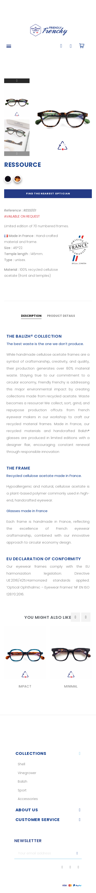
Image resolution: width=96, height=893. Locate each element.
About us (26, 810)
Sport (22, 790)
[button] (61, 46)
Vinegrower (27, 773)
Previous (17, 153)
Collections (30, 753)
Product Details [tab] (61, 316)
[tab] (48, 753)
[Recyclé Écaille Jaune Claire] (17, 179)
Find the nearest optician (48, 193)
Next (17, 80)
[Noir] (8, 179)
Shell (21, 764)
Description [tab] (31, 316)
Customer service (37, 819)
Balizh (22, 781)
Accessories (28, 799)
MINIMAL (71, 686)
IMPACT (25, 686)
